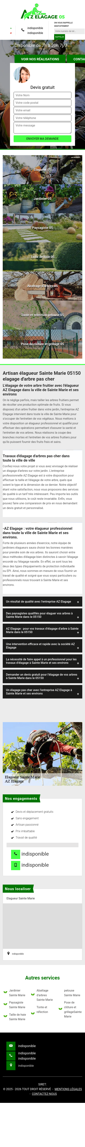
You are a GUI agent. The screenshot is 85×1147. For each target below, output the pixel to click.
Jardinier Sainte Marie (14, 993)
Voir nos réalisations (40, 59)
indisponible (35, 28)
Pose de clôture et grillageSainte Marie (70, 1009)
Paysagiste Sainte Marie (14, 1005)
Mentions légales (68, 1089)
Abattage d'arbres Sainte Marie (42, 995)
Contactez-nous (44, 1094)
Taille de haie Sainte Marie (15, 1017)
